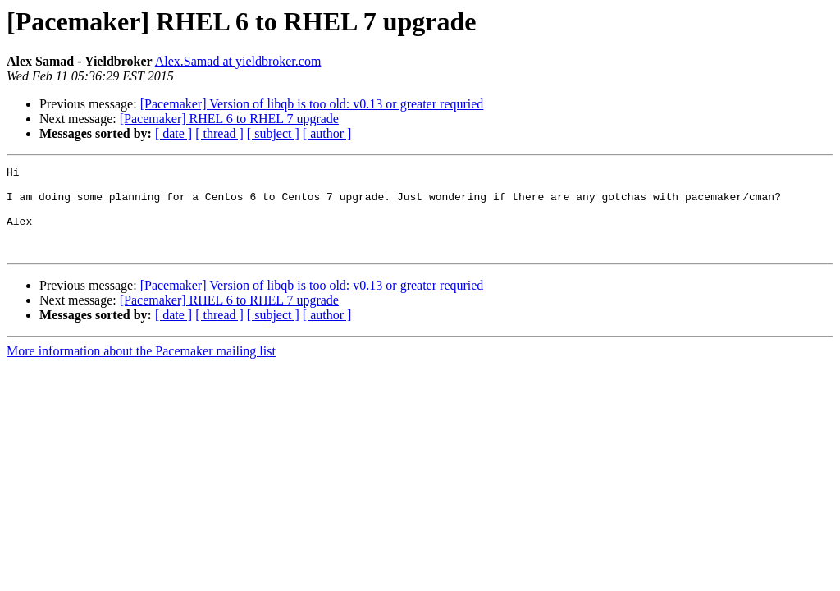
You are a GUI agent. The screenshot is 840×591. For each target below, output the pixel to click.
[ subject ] (273, 133)
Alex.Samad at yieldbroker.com (238, 61)
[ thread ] (219, 133)
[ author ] (327, 133)
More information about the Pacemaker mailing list (141, 368)
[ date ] (173, 133)
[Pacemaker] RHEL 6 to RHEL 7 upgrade (229, 119)
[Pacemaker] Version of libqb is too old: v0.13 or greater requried (312, 104)
